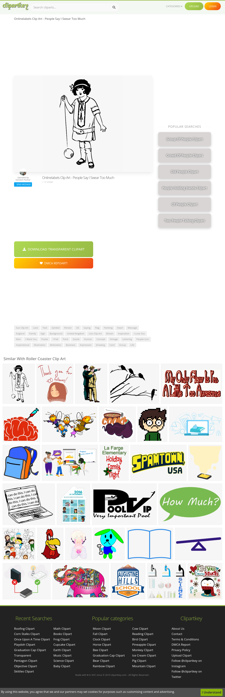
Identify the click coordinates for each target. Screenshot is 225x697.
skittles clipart (24, 671)
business (70, 344)
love (35, 327)
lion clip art (95, 333)
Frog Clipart (61, 639)
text (45, 327)
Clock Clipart (101, 639)
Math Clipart (62, 629)
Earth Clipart (62, 650)
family (32, 333)
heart (120, 327)
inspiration (123, 333)
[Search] (114, 7)
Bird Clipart (140, 639)
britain (109, 333)
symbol (56, 327)
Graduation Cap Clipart (109, 655)
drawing (100, 344)
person (68, 327)
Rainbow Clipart (104, 666)
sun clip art (22, 327)
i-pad (55, 339)
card (112, 344)
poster (44, 339)
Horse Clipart (102, 644)
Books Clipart (62, 634)
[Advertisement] (83, 49)
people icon (142, 339)
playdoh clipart (24, 644)
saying (86, 327)
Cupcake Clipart (64, 644)
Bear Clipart (101, 661)
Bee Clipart (100, 650)
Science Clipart (63, 661)
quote (76, 339)
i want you (31, 339)
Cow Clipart (140, 629)
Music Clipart (62, 655)
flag (97, 327)
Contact (177, 634)
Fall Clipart (100, 634)
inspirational (22, 344)
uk (77, 327)
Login (212, 6)
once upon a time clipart (32, 639)
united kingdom (75, 333)
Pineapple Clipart (144, 644)
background (56, 333)
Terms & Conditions (185, 639)
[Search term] (75, 7)
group (122, 344)
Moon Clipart (102, 629)
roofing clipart (24, 629)
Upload (194, 6)
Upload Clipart (182, 655)
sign (43, 333)
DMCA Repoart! (54, 263)
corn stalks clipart (27, 634)
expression (85, 344)
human (88, 339)
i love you (139, 333)
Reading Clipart (142, 634)
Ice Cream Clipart (144, 655)
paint (65, 339)
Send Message (23, 184)
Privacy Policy (181, 650)
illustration (39, 344)
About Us (178, 629)
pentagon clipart (25, 661)
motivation (55, 344)
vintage (114, 339)
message (132, 327)
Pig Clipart (139, 661)
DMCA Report (181, 644)
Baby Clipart (61, 666)
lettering (127, 339)
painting (108, 327)
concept (101, 339)
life (132, 344)
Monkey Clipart (142, 650)
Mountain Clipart (144, 666)
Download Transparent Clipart (54, 249)
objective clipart (25, 666)
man (18, 339)
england (20, 333)
